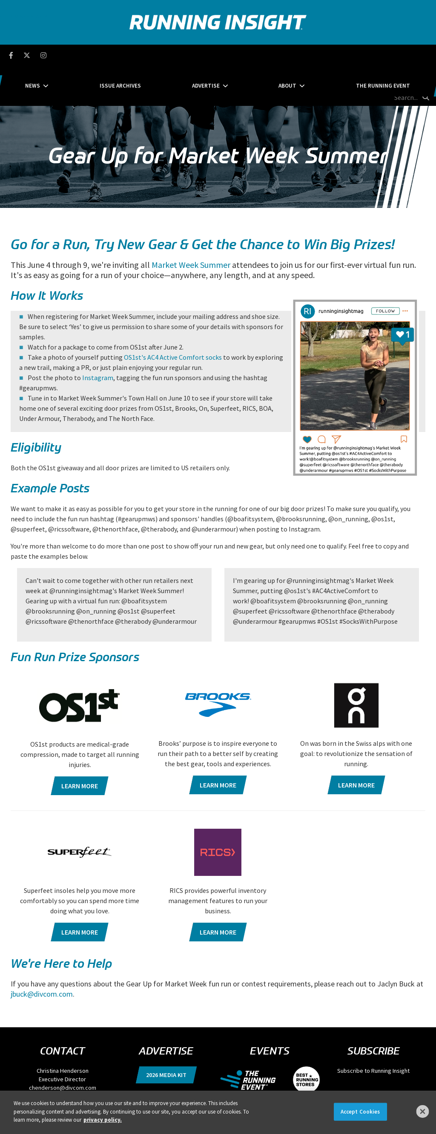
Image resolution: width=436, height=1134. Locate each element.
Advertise (206, 55)
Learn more (79, 746)
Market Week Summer (191, 224)
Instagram (97, 337)
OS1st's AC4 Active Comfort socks (173, 317)
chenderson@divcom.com (62, 1048)
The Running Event (331, 55)
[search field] (394, 55)
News (84, 55)
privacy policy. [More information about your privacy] (102, 1119)
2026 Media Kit (166, 1035)
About (261, 55)
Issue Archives (146, 55)
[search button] (425, 55)
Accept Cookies (360, 1111)
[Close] (422, 1111)
